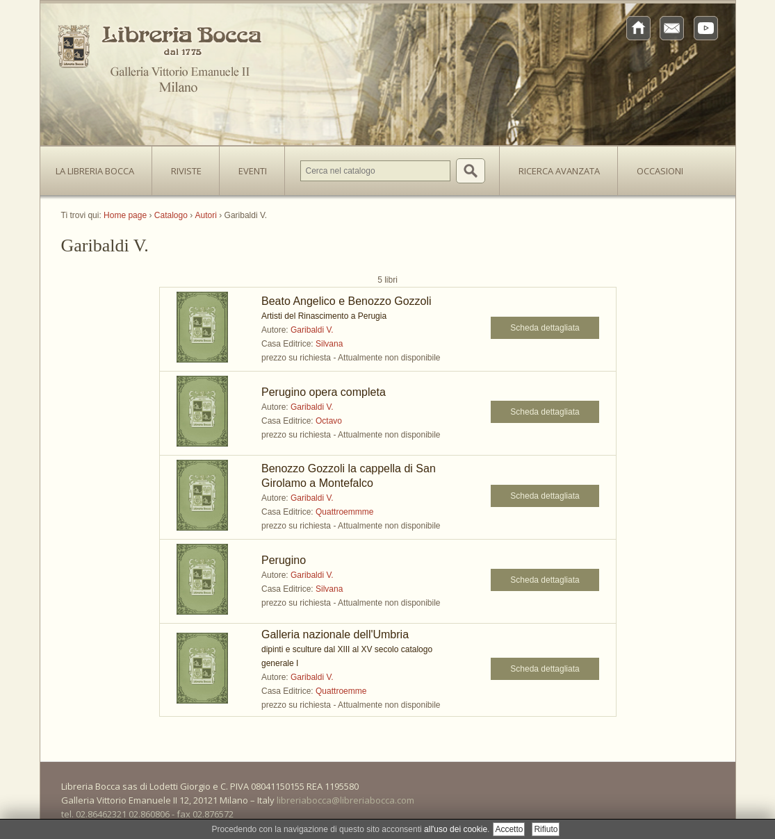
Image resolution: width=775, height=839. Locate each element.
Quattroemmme (344, 512)
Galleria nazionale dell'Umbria (335, 634)
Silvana (329, 344)
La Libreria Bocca (100, 166)
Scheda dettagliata (544, 328)
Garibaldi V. (312, 330)
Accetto (509, 829)
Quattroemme (341, 691)
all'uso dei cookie (455, 829)
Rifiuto (545, 829)
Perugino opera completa (323, 392)
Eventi (252, 171)
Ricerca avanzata (559, 171)
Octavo (329, 421)
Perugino (283, 560)
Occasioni (660, 171)
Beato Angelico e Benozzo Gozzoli (346, 301)
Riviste (183, 166)
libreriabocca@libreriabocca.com (345, 800)
